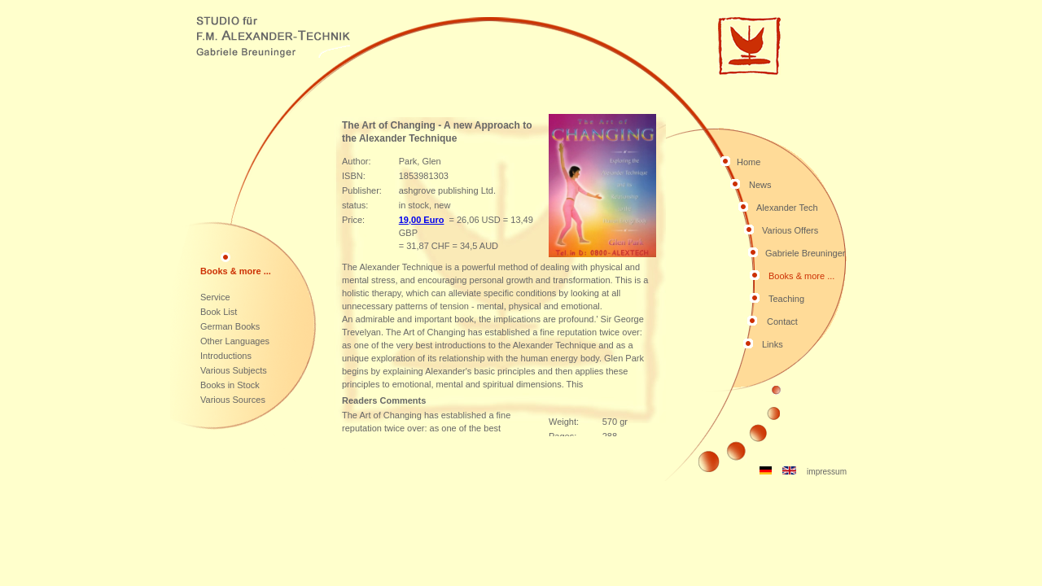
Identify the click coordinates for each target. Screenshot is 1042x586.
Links (772, 344)
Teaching (786, 299)
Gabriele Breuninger (805, 253)
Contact (782, 321)
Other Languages (234, 341)
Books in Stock (230, 385)
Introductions (226, 356)
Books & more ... (801, 276)
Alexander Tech (787, 207)
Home (748, 162)
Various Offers (790, 230)
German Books (230, 326)
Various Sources (232, 400)
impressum (827, 471)
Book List (218, 312)
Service (215, 297)
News (760, 185)
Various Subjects (233, 370)
